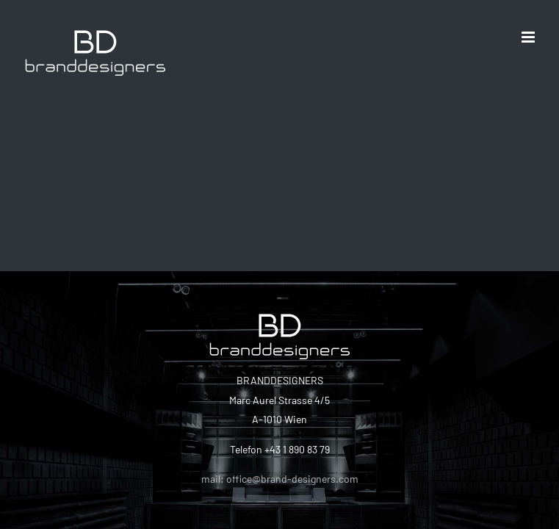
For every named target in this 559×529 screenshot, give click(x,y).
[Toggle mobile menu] (529, 37)
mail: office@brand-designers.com (279, 478)
